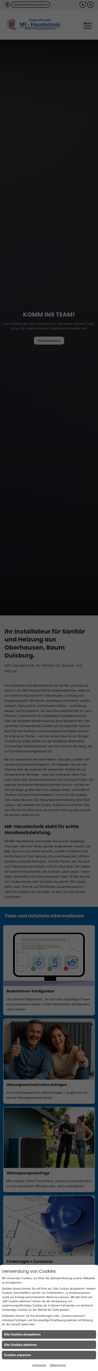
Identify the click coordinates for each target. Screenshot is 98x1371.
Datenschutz (58, 1365)
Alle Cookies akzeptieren (22, 1334)
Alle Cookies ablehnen (20, 1345)
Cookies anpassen (17, 1355)
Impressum (39, 1365)
